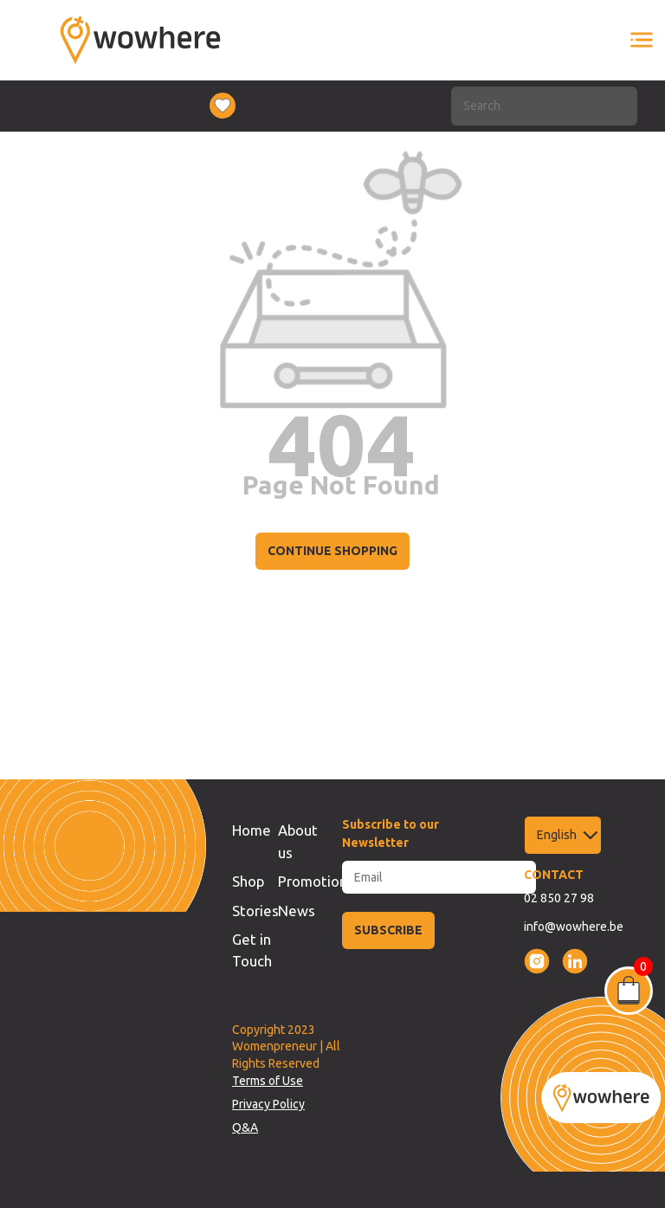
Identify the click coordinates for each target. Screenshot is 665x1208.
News (296, 910)
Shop (248, 881)
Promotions (316, 881)
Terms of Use (267, 1081)
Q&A (245, 1127)
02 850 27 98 (559, 898)
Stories (255, 910)
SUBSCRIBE (388, 930)
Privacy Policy (268, 1104)
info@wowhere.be (573, 926)
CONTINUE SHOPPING (332, 551)
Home (251, 830)
